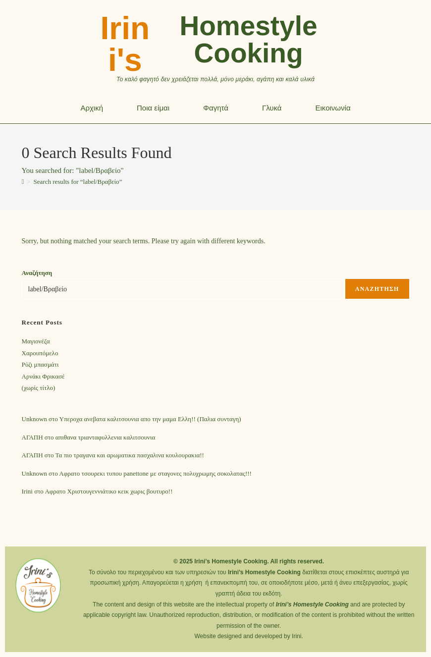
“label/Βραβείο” (78, 181)
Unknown (34, 419)
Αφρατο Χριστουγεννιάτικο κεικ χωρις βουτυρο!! (108, 491)
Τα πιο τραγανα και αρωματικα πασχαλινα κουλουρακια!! (129, 455)
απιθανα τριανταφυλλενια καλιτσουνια (105, 437)
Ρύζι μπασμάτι (40, 364)
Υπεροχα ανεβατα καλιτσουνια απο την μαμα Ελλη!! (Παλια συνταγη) (150, 419)
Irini (27, 491)
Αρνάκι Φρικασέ (43, 376)
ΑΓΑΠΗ (32, 437)
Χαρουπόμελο (40, 353)
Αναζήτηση (37, 272)
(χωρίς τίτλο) (38, 387)
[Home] (23, 181)
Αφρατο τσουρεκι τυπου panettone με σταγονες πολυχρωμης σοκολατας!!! (155, 473)
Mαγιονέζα (36, 341)
